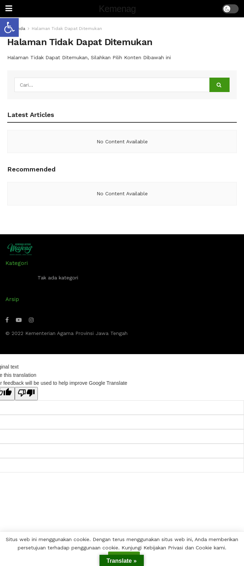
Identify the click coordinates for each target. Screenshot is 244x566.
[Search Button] (219, 85)
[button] (9, 27)
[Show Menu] (8, 8)
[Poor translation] (26, 393)
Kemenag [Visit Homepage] (117, 8)
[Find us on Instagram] (31, 320)
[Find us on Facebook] (7, 320)
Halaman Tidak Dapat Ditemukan (67, 28)
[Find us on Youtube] (19, 320)
